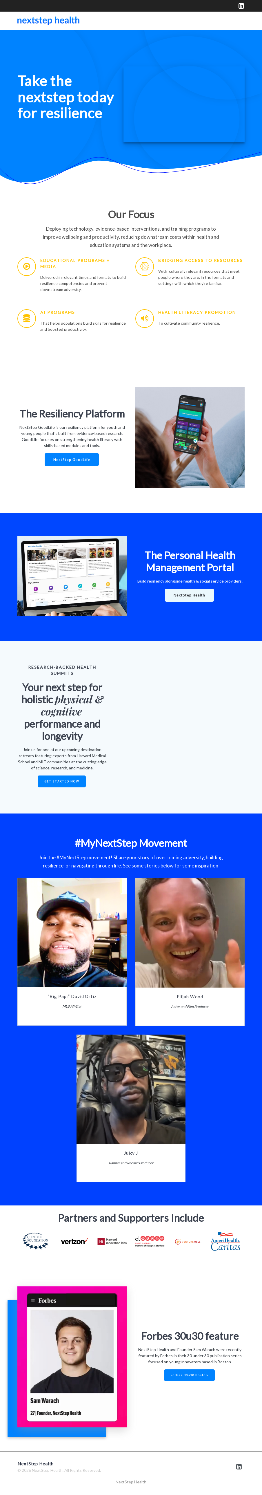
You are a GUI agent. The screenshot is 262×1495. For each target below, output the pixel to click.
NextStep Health (131, 1481)
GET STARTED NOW (61, 781)
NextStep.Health (189, 595)
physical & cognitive (72, 705)
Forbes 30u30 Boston (189, 1375)
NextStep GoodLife (71, 459)
